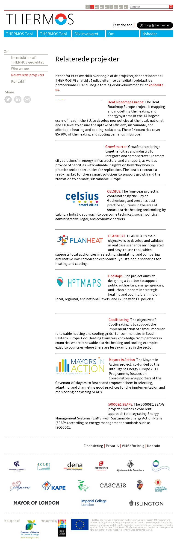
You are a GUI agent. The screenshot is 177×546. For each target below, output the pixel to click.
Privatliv (112, 445)
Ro (115, 7)
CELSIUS (113, 191)
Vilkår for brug (133, 445)
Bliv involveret (86, 33)
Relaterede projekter (27, 74)
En (101, 7)
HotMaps (115, 276)
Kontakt (17, 81)
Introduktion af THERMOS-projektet (27, 59)
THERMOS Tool (19, 33)
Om (111, 33)
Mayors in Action (122, 359)
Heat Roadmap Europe (125, 102)
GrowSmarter (116, 146)
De (96, 7)
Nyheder (149, 33)
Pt (125, 7)
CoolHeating (119, 319)
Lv (111, 7)
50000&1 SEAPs (120, 404)
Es (106, 7)
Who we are (20, 68)
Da (92, 7)
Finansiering (93, 445)
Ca (87, 7)
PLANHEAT (117, 236)
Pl (120, 7)
